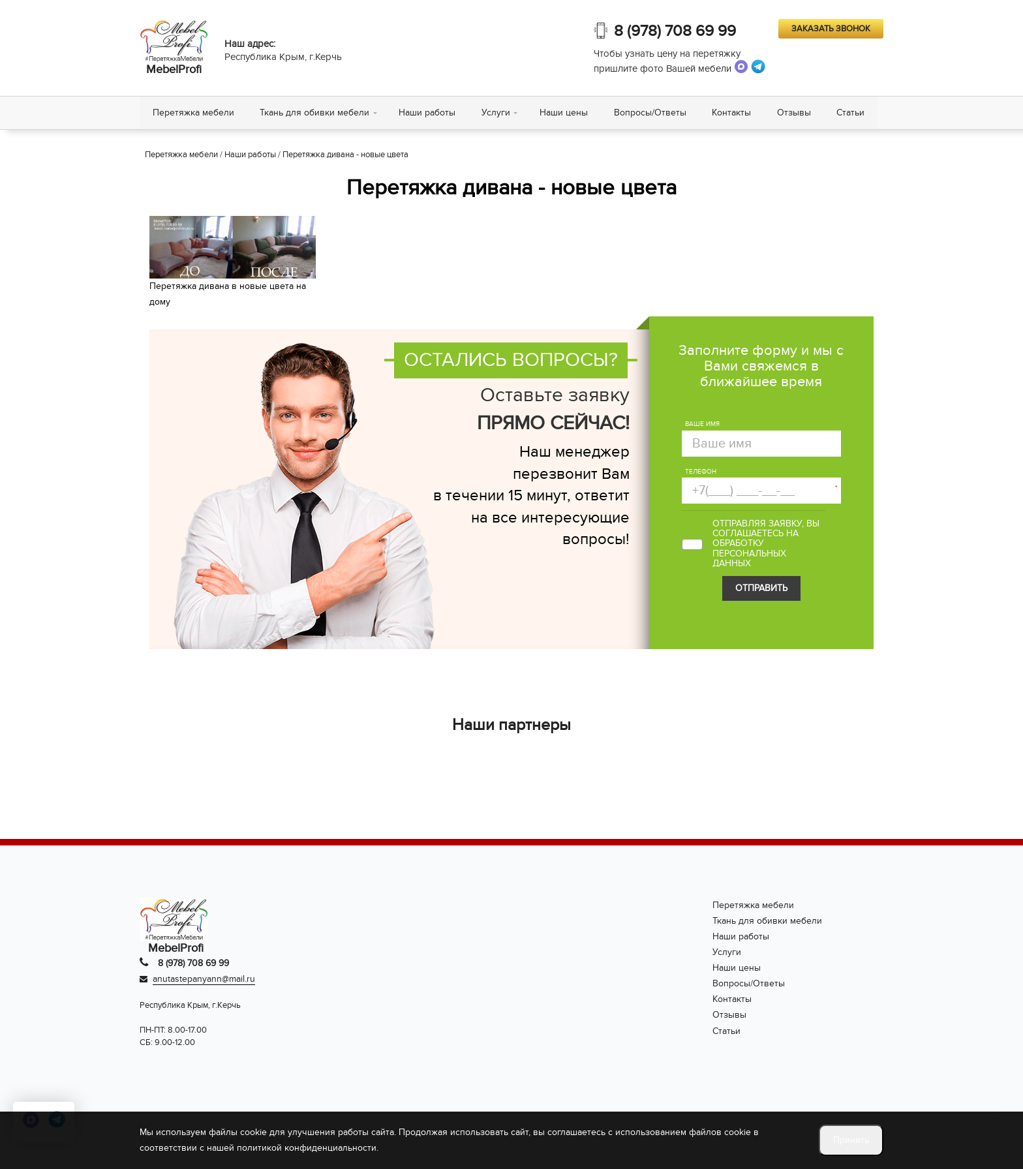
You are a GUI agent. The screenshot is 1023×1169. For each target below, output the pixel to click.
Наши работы (427, 112)
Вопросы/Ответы (651, 112)
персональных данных (749, 558)
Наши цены (564, 112)
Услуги (496, 112)
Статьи (852, 112)
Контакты (732, 112)
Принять (851, 1140)
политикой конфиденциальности (306, 1147)
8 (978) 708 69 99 (675, 31)
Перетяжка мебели (193, 112)
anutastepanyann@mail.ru (204, 979)
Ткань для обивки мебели (315, 112)
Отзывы (795, 112)
